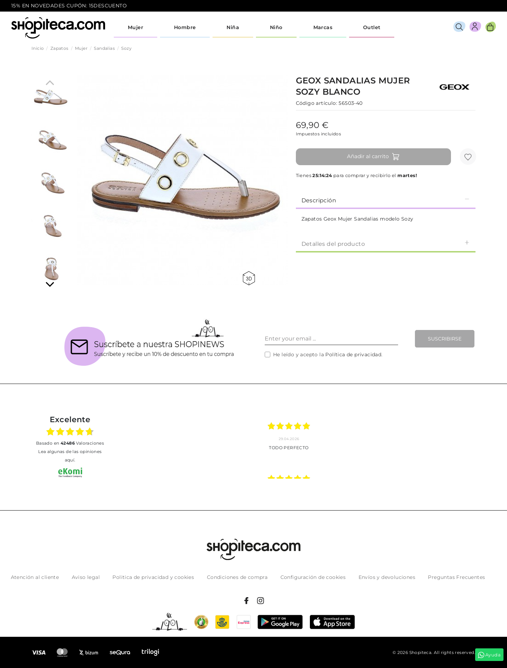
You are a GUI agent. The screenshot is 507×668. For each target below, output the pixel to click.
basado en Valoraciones (70, 443)
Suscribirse (444, 339)
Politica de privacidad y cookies (153, 577)
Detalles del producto (385, 243)
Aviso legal (86, 577)
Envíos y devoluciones (387, 577)
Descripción (385, 200)
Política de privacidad (353, 354)
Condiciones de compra (237, 577)
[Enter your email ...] (331, 338)
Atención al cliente (35, 577)
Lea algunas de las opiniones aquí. (70, 456)
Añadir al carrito (373, 157)
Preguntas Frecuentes (456, 577)
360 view (249, 278)
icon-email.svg (483, 6)
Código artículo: (316, 103)
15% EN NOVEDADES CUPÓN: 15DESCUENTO (69, 5)
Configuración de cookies (313, 577)
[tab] (385, 200)
